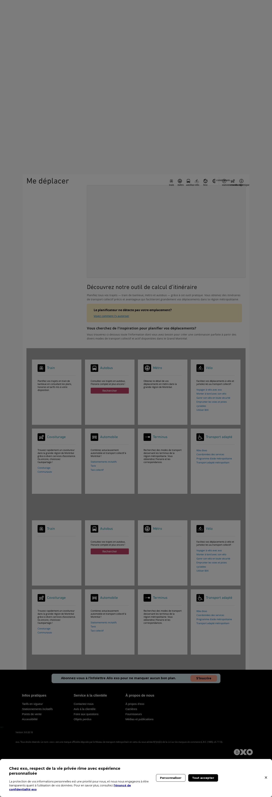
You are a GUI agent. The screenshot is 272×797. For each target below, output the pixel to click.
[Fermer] (266, 777)
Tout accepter (203, 778)
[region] (136, 778)
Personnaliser (171, 778)
